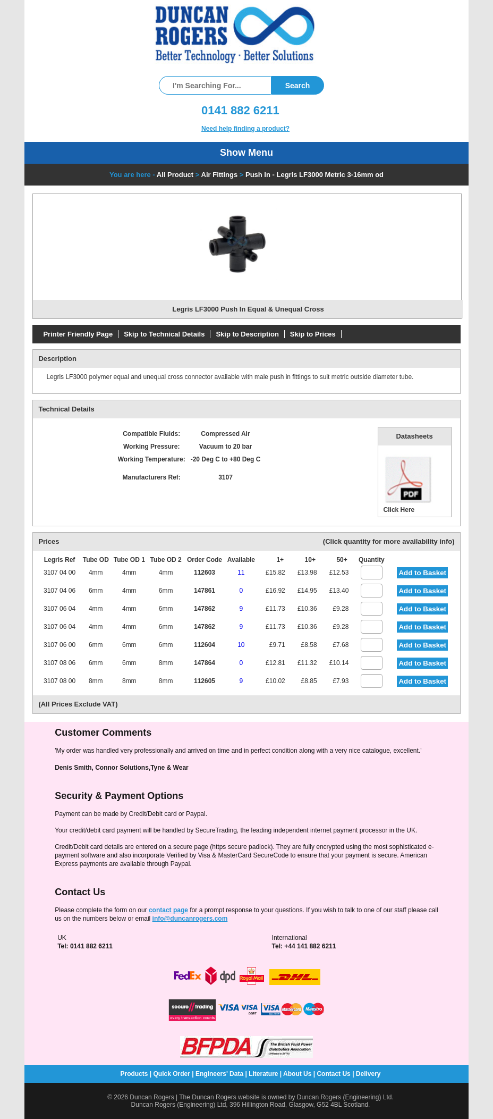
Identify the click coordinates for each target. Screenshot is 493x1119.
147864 (204, 663)
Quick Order (172, 1074)
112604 (204, 645)
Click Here (409, 484)
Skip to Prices (313, 334)
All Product (175, 175)
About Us (297, 1074)
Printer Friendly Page (78, 334)
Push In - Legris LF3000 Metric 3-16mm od (314, 175)
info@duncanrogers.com (190, 918)
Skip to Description (247, 334)
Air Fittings (219, 175)
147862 (204, 608)
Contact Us (333, 1074)
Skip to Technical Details (164, 334)
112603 (204, 572)
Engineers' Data (219, 1074)
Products (134, 1074)
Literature (263, 1074)
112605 (204, 681)
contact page (168, 910)
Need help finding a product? (245, 128)
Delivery (368, 1074)
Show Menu (246, 152)
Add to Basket (422, 573)
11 (240, 572)
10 (240, 645)
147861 (204, 590)
